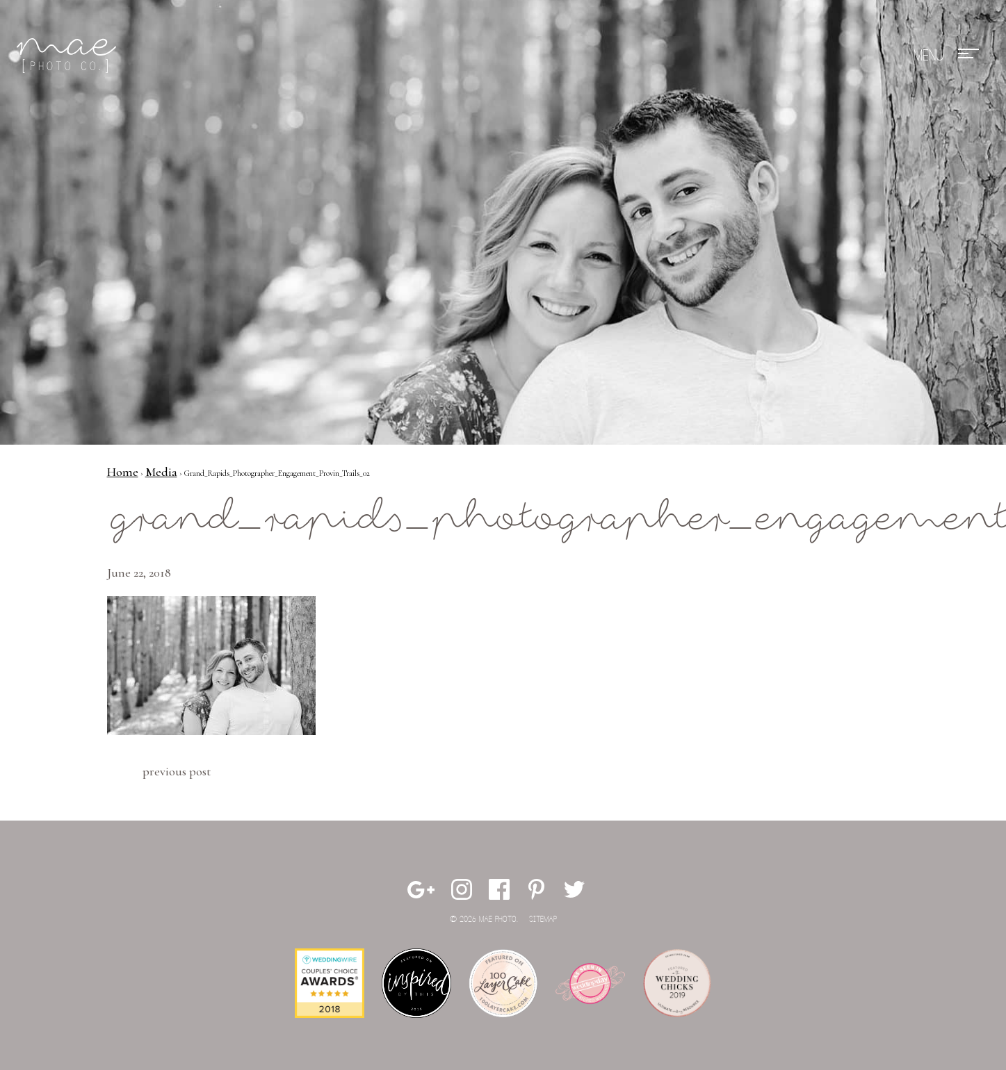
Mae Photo (69, 55)
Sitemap (543, 919)
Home (122, 471)
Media (161, 471)
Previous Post (177, 771)
